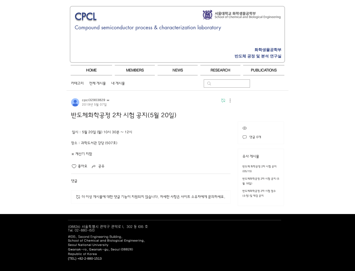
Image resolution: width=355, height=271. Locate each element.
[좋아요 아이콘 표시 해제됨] (74, 166)
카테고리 (77, 83)
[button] (134, 70)
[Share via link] (98, 166)
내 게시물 (118, 83)
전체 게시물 (97, 83)
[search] (227, 83)
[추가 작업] (227, 100)
